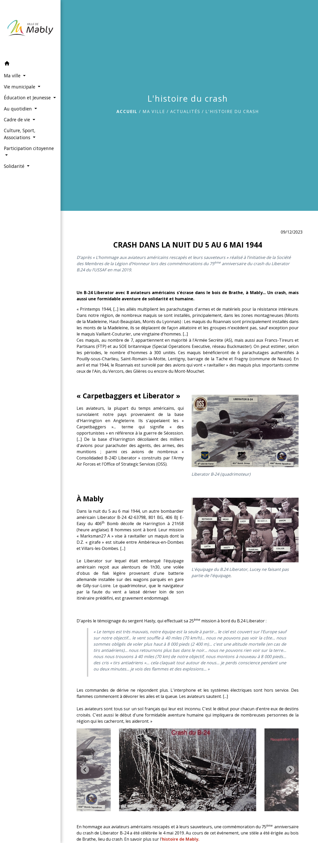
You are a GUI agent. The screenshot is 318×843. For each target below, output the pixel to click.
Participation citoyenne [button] (18, 157)
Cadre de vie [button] (17, 125)
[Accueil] (28, 28)
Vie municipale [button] (20, 85)
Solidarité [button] (15, 172)
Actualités (185, 111)
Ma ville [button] (13, 74)
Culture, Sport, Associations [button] (19, 139)
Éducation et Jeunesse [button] (27, 96)
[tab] (184, 807)
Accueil (126, 111)
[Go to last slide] (85, 770)
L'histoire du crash (232, 111)
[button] (28, 63)
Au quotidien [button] (18, 114)
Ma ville (154, 111)
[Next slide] (290, 770)
